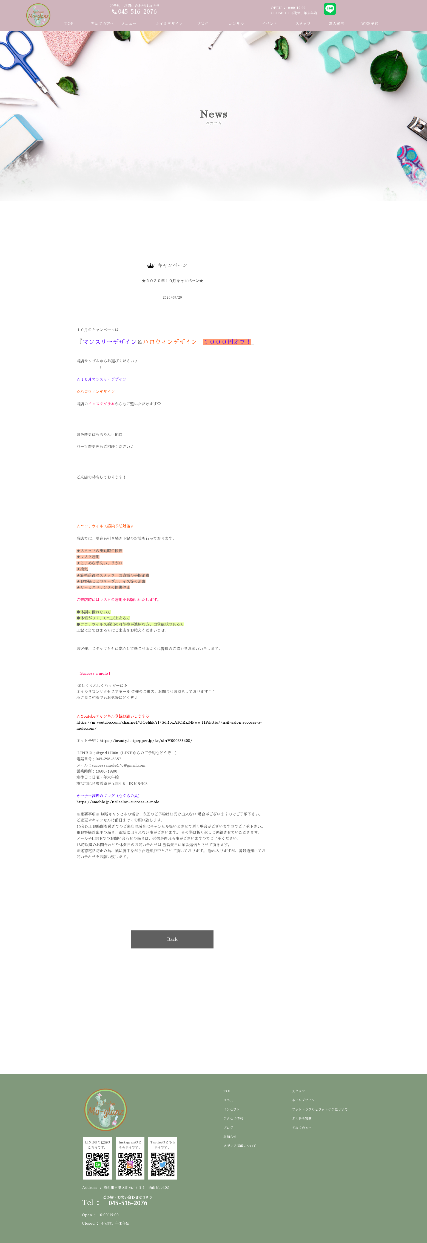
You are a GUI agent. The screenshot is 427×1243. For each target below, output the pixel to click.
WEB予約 (369, 23)
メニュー (230, 1100)
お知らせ (230, 1137)
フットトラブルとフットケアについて (320, 1109)
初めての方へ (102, 23)
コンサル (236, 23)
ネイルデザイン (169, 23)
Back (172, 939)
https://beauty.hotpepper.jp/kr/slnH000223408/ (145, 741)
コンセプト (231, 1109)
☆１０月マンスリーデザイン (101, 379)
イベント (269, 23)
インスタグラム (101, 404)
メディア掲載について (239, 1146)
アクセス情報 (233, 1118)
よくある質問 (302, 1118)
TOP (69, 23)
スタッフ (303, 23)
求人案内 (336, 23)
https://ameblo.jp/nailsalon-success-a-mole (119, 802)
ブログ (203, 23)
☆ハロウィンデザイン (95, 392)
